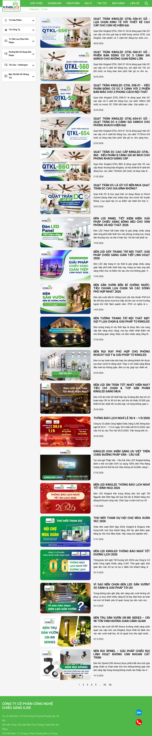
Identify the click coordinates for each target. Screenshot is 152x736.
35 (104, 684)
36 (110, 684)
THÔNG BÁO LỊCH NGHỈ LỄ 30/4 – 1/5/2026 (121, 418)
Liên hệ (134, 3)
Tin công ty (14, 29)
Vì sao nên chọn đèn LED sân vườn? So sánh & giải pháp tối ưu (121, 586)
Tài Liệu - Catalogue (18, 65)
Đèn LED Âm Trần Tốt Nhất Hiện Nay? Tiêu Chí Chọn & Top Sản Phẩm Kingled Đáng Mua (121, 388)
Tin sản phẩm (15, 20)
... (100, 684)
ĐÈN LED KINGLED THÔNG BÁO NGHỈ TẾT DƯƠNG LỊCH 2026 (121, 553)
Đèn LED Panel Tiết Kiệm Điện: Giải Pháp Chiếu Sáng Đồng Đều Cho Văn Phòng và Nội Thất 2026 (121, 222)
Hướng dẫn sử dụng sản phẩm (20, 54)
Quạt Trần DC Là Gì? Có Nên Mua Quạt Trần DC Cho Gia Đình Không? (121, 187)
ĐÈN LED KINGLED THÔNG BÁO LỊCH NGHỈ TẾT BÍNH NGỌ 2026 (121, 486)
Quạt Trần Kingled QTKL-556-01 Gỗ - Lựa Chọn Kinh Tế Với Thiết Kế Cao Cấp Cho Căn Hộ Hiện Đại (121, 22)
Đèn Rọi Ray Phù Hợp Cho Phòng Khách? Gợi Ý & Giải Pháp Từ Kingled (121, 353)
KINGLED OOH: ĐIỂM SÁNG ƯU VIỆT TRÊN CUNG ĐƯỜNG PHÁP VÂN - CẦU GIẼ (121, 453)
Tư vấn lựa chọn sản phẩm (19, 41)
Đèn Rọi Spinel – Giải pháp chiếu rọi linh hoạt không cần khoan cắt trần (121, 654)
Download (54, 3)
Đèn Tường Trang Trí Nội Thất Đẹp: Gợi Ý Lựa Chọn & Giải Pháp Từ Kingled (121, 320)
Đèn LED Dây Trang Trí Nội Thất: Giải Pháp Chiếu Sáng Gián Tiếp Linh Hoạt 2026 (121, 255)
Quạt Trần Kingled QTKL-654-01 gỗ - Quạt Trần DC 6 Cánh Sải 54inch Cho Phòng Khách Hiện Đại (121, 122)
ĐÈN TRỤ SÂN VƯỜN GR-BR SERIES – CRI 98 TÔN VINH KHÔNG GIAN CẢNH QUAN (121, 619)
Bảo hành (118, 3)
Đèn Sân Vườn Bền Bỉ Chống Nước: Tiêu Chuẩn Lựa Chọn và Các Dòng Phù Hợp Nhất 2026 (121, 288)
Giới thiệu (36, 3)
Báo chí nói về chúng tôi (19, 76)
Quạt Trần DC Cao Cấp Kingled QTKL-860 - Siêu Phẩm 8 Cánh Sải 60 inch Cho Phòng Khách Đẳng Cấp (121, 155)
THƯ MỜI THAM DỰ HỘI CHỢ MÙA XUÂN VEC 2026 (121, 519)
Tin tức (102, 3)
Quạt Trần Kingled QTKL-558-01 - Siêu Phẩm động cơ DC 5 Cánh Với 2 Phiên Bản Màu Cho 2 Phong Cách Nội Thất (121, 89)
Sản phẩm (73, 3)
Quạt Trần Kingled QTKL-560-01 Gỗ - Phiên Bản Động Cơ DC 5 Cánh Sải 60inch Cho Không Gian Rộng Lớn (121, 55)
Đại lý (88, 3)
